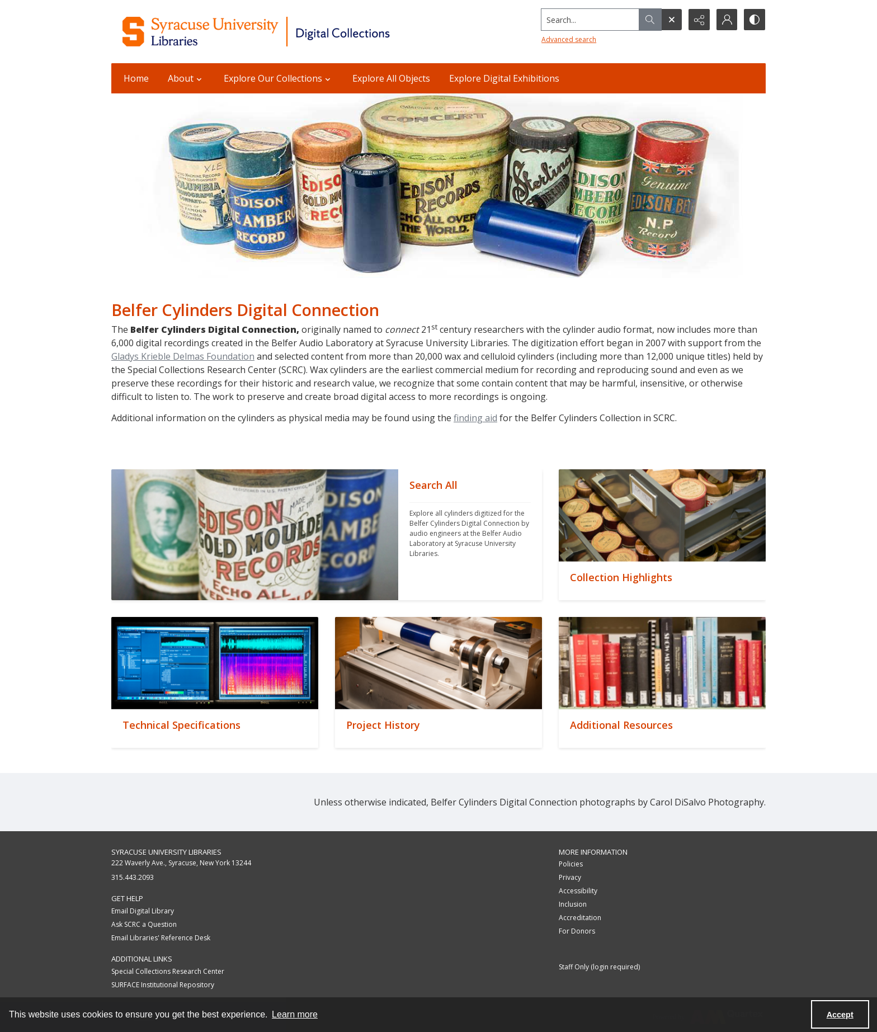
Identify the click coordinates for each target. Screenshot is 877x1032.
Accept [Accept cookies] (840, 1014)
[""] (470, 534)
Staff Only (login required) (599, 967)
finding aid (475, 418)
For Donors (577, 931)
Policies (571, 864)
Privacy (570, 877)
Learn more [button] (295, 1014)
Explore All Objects (391, 78)
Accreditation (580, 917)
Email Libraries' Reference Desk (160, 938)
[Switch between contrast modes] (754, 19)
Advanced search (567, 39)
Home (136, 78)
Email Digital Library (142, 911)
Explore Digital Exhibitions (504, 78)
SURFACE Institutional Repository (162, 984)
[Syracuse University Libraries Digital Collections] (288, 31)
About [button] (186, 78)
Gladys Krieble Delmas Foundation (182, 356)
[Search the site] (589, 19)
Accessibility (578, 891)
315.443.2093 (132, 877)
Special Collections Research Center (167, 971)
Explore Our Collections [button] (278, 78)
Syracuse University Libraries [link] (166, 852)
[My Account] (726, 19)
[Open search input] (670, 19)
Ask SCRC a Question (144, 924)
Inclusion (573, 904)
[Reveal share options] (698, 19)
